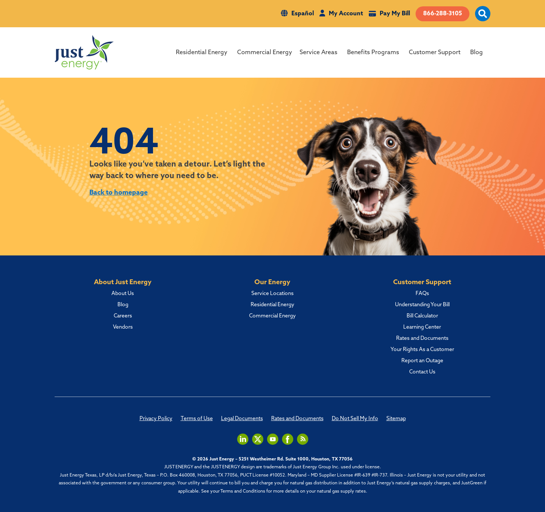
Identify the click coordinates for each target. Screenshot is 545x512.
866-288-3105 (442, 14)
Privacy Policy (156, 419)
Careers (123, 316)
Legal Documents (242, 419)
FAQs (422, 294)
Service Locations (272, 294)
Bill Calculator (422, 316)
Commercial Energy (264, 53)
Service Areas (318, 53)
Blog (476, 53)
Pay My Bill (395, 14)
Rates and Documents (422, 338)
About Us (122, 294)
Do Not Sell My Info (355, 419)
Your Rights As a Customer (422, 350)
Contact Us (422, 372)
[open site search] (482, 18)
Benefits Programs (373, 53)
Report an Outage (422, 361)
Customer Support (434, 53)
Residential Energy (201, 53)
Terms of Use (197, 419)
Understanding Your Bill (422, 305)
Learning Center (422, 327)
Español (302, 14)
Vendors (123, 327)
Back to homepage (118, 192)
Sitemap (396, 419)
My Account (346, 14)
